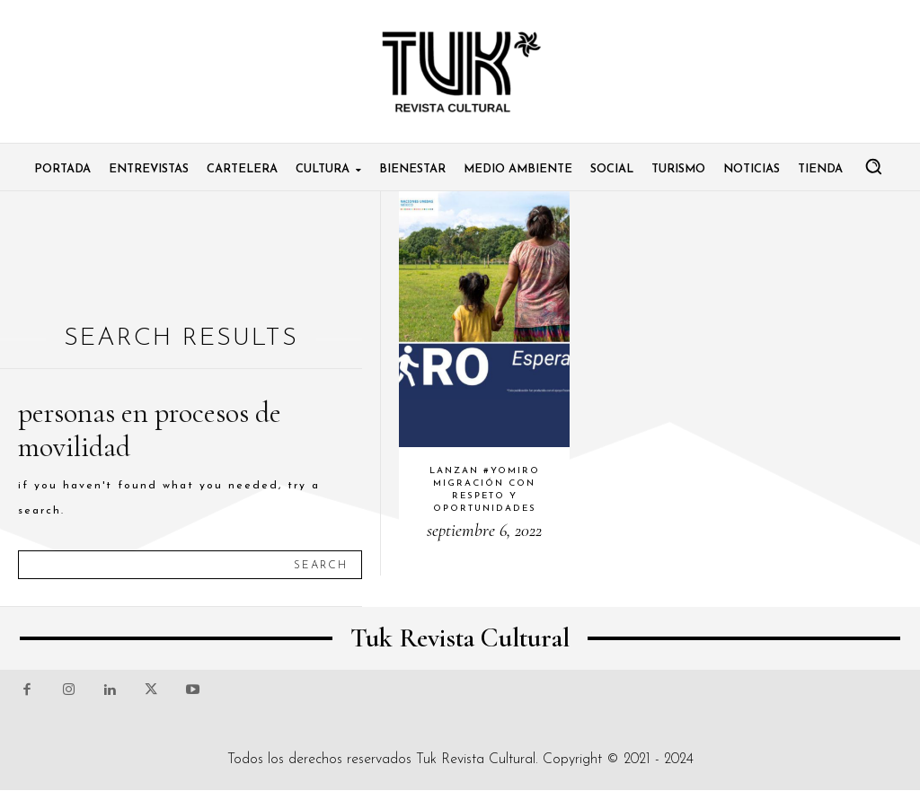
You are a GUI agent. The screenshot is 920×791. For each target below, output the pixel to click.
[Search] (320, 564)
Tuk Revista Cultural (475, 759)
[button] (873, 166)
